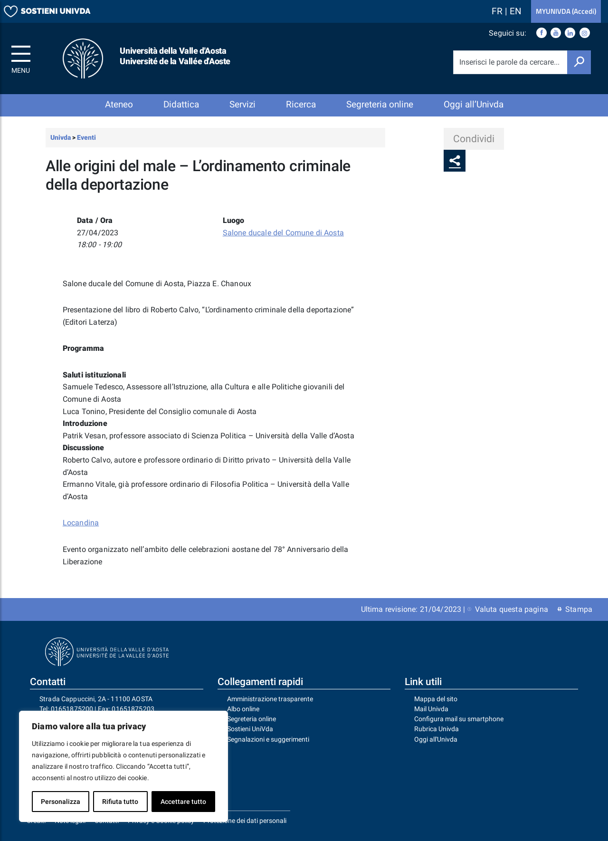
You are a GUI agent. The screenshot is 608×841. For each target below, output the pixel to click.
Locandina (81, 522)
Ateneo (119, 104)
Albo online (243, 709)
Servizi (242, 104)
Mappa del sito (435, 699)
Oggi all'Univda (435, 739)
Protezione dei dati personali (244, 820)
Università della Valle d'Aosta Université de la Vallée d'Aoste (175, 56)
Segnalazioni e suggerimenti (268, 739)
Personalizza (60, 801)
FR (498, 11)
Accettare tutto (183, 801)
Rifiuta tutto (120, 801)
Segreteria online (379, 104)
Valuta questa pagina (507, 609)
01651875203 (133, 709)
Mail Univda (431, 709)
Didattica (181, 104)
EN (516, 11)
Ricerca (301, 104)
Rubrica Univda (436, 729)
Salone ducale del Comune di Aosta (283, 232)
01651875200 (72, 709)
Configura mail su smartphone (459, 719)
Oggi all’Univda (474, 104)
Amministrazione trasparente (270, 699)
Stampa (575, 609)
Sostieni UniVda (250, 729)
